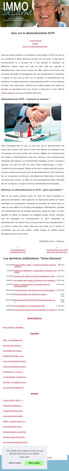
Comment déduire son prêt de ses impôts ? (30, 294)
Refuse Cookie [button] (15, 463)
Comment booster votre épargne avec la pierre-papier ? (35, 290)
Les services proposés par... (13, 387)
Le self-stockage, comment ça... (15, 377)
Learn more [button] (24, 457)
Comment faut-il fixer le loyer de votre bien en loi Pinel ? (35, 310)
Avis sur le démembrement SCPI (35, 46)
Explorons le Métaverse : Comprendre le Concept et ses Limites (35, 271)
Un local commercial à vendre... (15, 367)
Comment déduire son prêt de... (15, 432)
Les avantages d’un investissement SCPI (18, 251)
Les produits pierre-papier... (13, 416)
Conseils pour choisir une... (13, 411)
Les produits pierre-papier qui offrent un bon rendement (35, 280)
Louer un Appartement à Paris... (15, 361)
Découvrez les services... (12, 345)
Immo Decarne (36, 41)
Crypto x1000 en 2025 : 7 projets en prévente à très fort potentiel (35, 265)
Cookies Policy (47, 457)
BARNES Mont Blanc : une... (14, 356)
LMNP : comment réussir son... (14, 421)
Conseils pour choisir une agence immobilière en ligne (34, 276)
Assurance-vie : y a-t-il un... (13, 372)
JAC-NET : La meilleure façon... (15, 382)
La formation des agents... (13, 351)
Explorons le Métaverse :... (13, 406)
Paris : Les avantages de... (13, 340)
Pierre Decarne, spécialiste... (14, 327)
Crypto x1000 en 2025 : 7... (13, 400)
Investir (35, 44)
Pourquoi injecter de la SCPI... (14, 437)
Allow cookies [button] (34, 463)
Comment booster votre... (12, 427)
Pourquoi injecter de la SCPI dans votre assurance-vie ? (34, 301)
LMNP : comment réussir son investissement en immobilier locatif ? (32, 285)
